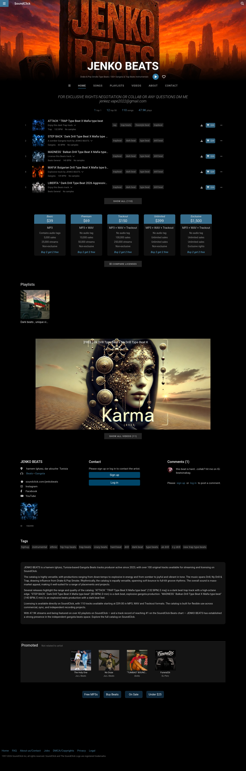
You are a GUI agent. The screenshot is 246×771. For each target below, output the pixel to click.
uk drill (165, 547)
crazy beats (100, 547)
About (153, 85)
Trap (50, 129)
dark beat (131, 140)
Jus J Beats (80, 676)
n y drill (176, 547)
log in (193, 483)
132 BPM (58, 129)
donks (137, 676)
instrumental (39, 547)
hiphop (25, 547)
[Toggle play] (25, 125)
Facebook (31, 491)
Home (82, 85)
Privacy (81, 750)
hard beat (116, 547)
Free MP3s (91, 694)
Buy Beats (112, 694)
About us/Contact (30, 750)
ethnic (53, 547)
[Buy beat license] (210, 125)
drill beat (158, 140)
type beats (152, 547)
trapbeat (158, 125)
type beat (144, 140)
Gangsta (52, 145)
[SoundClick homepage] (23, 3)
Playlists (117, 85)
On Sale (133, 694)
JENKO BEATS (31, 462)
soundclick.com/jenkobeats (42, 481)
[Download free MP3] (201, 125)
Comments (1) (178, 462)
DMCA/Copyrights (63, 750)
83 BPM (61, 145)
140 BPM (67, 160)
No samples (70, 129)
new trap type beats (194, 547)
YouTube (31, 496)
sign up (181, 483)
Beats (29, 473)
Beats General (54, 160)
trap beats (126, 125)
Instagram (31, 486)
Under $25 (155, 694)
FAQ (14, 750)
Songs (97, 85)
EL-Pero (165, 676)
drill (127, 547)
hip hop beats (68, 547)
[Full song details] (221, 125)
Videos (136, 85)
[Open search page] (242, 3)
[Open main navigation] (4, 3)
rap (114, 125)
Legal (92, 750)
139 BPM (62, 176)
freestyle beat (142, 125)
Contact (171, 85)
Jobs (47, 750)
